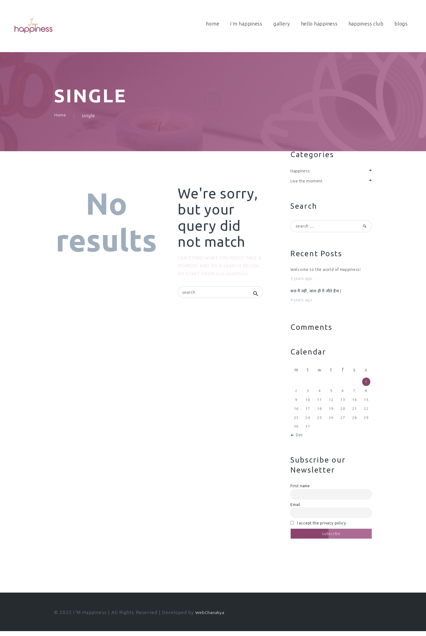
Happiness (301, 172)
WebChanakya (211, 617)
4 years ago (302, 304)
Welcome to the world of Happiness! (329, 272)
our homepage (234, 275)
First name (300, 491)
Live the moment (308, 182)
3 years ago (302, 282)
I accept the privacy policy (318, 528)
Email (295, 509)
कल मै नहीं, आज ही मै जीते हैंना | (319, 295)
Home (60, 117)
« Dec (299, 439)
